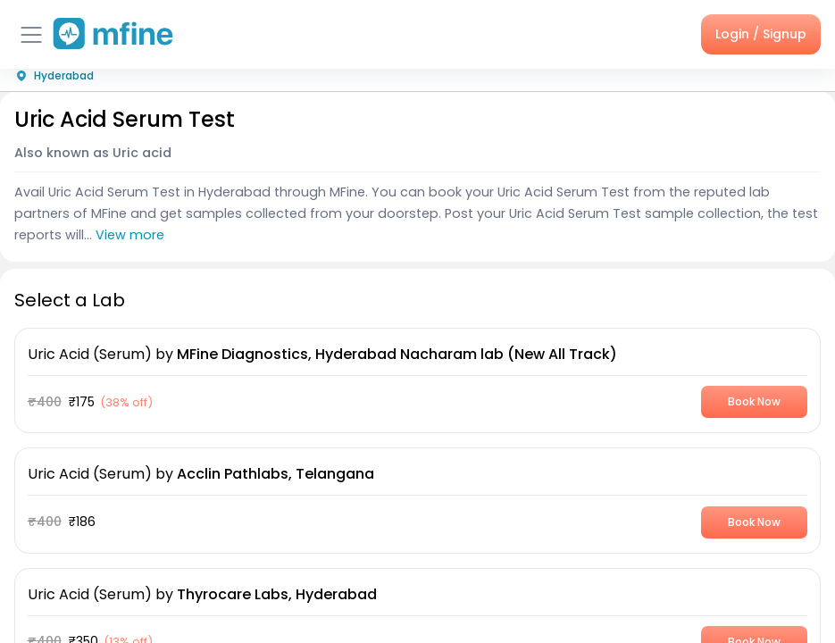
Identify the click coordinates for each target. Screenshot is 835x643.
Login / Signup (760, 34)
